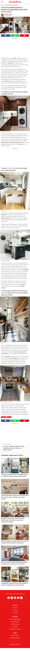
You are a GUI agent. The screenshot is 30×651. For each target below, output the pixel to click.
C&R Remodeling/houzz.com (6, 131)
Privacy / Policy (15, 635)
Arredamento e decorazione (11, 5)
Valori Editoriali (15, 624)
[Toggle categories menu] (2, 2)
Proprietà (15, 626)
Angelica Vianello (8, 14)
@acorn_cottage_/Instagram (6, 401)
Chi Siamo (15, 608)
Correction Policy (15, 621)
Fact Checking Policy (15, 619)
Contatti (15, 610)
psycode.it (15, 612)
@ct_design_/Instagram (5, 260)
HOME (2, 5)
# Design (3, 417)
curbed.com (3, 342)
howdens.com (3, 210)
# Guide (9, 417)
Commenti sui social (15, 629)
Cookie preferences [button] (15, 638)
